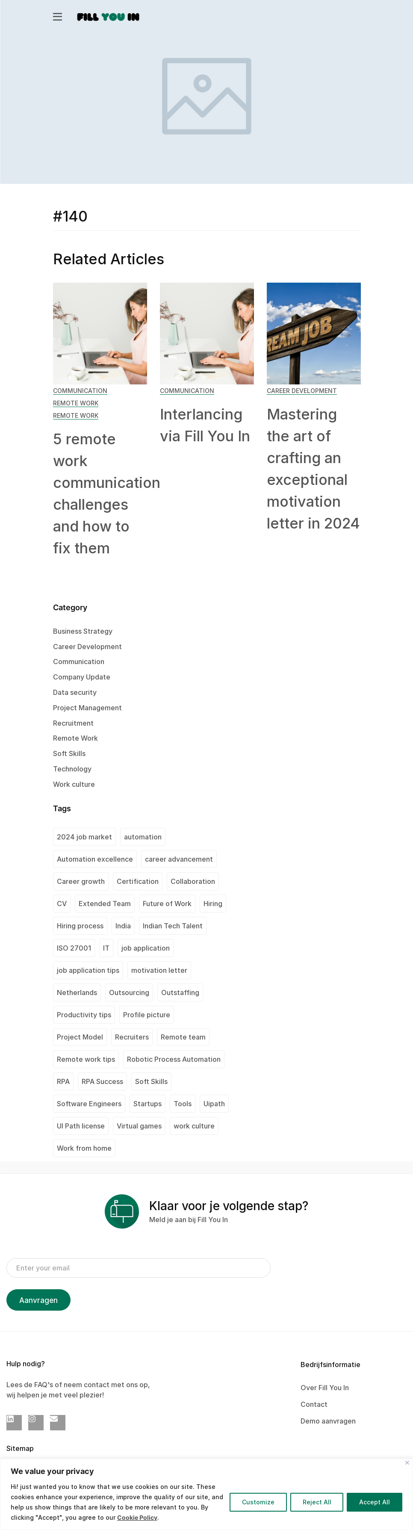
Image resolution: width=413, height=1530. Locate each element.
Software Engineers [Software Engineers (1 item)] (89, 1103)
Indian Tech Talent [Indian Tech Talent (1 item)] (173, 926)
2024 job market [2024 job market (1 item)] (84, 837)
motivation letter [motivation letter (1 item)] (159, 970)
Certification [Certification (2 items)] (138, 881)
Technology (72, 769)
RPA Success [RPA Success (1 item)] (102, 1081)
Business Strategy (82, 631)
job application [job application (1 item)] (145, 948)
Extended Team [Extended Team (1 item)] (105, 903)
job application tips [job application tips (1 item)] (88, 970)
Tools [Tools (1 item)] (183, 1103)
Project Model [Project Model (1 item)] (80, 1037)
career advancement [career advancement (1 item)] (179, 859)
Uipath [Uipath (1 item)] (214, 1103)
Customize (258, 1502)
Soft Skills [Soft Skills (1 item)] (151, 1081)
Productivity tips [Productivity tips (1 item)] (84, 1014)
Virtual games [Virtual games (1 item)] (139, 1126)
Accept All (374, 1502)
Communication (80, 390)
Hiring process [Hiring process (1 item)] (80, 926)
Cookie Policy (137, 1517)
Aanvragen (38, 1300)
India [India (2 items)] (123, 926)
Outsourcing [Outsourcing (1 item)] (129, 992)
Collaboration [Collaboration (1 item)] (193, 881)
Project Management (87, 707)
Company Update (81, 677)
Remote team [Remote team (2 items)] (183, 1037)
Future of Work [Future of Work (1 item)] (167, 903)
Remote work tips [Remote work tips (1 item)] (86, 1059)
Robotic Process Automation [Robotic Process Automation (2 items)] (174, 1059)
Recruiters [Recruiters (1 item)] (132, 1037)
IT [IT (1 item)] (106, 948)
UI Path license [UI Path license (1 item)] (81, 1126)
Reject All (316, 1502)
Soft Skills (69, 753)
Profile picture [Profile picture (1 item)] (146, 1014)
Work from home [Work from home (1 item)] (84, 1148)
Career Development (302, 390)
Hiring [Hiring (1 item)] (213, 903)
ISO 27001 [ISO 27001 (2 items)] (74, 948)
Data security (75, 692)
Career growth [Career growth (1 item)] (81, 881)
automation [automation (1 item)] (143, 837)
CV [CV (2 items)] (62, 903)
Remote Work (75, 403)
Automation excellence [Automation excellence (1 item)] (95, 859)
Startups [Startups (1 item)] (147, 1103)
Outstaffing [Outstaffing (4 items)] (180, 992)
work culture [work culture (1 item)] (194, 1126)
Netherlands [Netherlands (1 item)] (77, 992)
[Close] (407, 1463)
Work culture (74, 784)
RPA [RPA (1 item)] (63, 1081)
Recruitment (73, 723)
